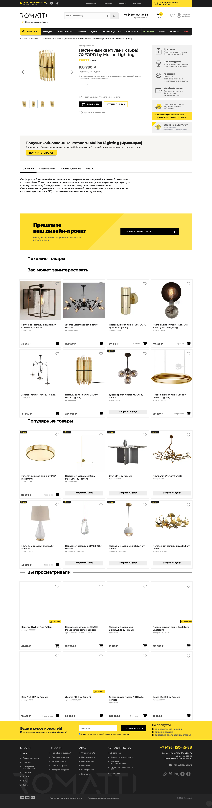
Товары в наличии (31, 758)
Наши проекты (88, 757)
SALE (186, 31)
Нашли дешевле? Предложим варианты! (100, 97)
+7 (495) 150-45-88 (135, 14)
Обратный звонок (140, 18)
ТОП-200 (27, 773)
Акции (26, 777)
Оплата (122, 3)
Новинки (148, 31)
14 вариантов (47, 716)
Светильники (64, 31)
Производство (111, 31)
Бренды (47, 31)
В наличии (132, 31)
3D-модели (115, 773)
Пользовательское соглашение (103, 798)
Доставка (108, 3)
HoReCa (174, 31)
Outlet (25, 785)
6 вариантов (179, 414)
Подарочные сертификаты (29, 767)
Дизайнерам (90, 3)
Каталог (32, 31)
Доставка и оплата (60, 757)
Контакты (137, 3)
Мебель (82, 31)
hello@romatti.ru (180, 765)
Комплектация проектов (121, 757)
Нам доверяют (88, 761)
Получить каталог (41, 153)
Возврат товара (59, 761)
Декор (94, 31)
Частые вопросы (59, 766)
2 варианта (135, 344)
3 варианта (48, 495)
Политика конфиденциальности (65, 798)
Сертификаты (87, 770)
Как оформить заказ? (61, 753)
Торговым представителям (118, 762)
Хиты (162, 31)
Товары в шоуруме (60, 770)
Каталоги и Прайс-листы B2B (121, 768)
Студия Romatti (88, 753)
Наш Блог (85, 766)
